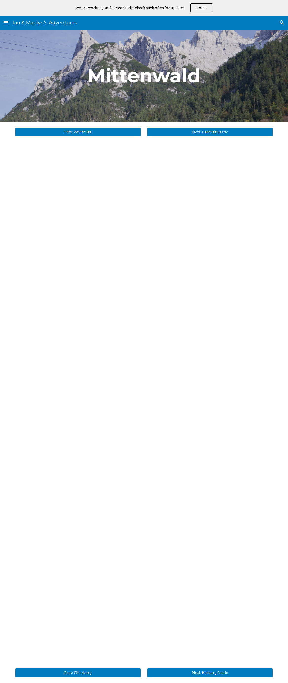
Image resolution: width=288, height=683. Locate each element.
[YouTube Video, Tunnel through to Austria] (144, 417)
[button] (6, 22)
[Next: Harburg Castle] (209, 132)
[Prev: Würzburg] (77, 132)
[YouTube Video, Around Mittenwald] (144, 235)
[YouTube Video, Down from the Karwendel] (144, 584)
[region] (144, 8)
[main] (144, 75)
